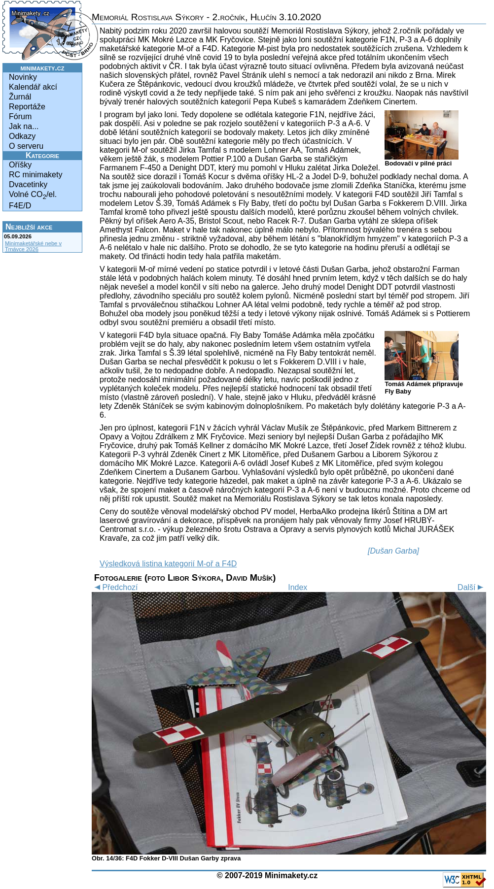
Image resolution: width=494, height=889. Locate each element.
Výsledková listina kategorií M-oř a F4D (168, 564)
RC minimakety (35, 174)
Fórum (20, 116)
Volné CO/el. (33, 195)
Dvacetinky (28, 184)
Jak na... (23, 126)
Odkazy (22, 136)
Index (297, 587)
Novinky (23, 77)
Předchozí (115, 587)
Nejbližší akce (28, 227)
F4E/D (20, 205)
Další (472, 587)
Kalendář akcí (33, 87)
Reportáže (27, 106)
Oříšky (20, 165)
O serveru (26, 146)
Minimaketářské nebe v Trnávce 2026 (33, 246)
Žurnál (20, 97)
